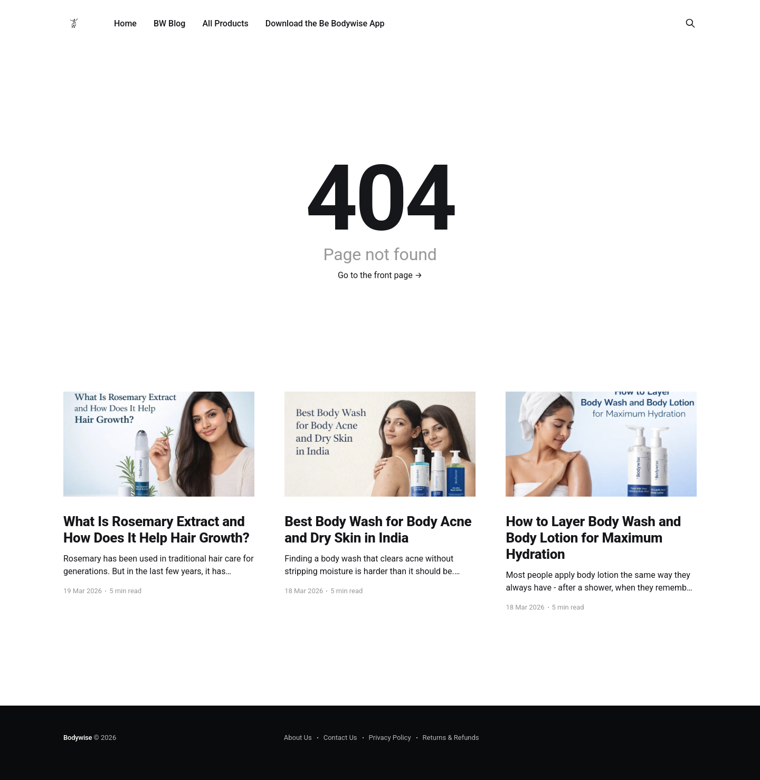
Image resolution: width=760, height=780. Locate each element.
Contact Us (340, 737)
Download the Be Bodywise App (325, 23)
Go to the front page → (380, 275)
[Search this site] (690, 23)
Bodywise (77, 737)
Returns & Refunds (451, 737)
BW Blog (170, 23)
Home (125, 23)
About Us (298, 737)
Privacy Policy (390, 737)
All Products (225, 23)
